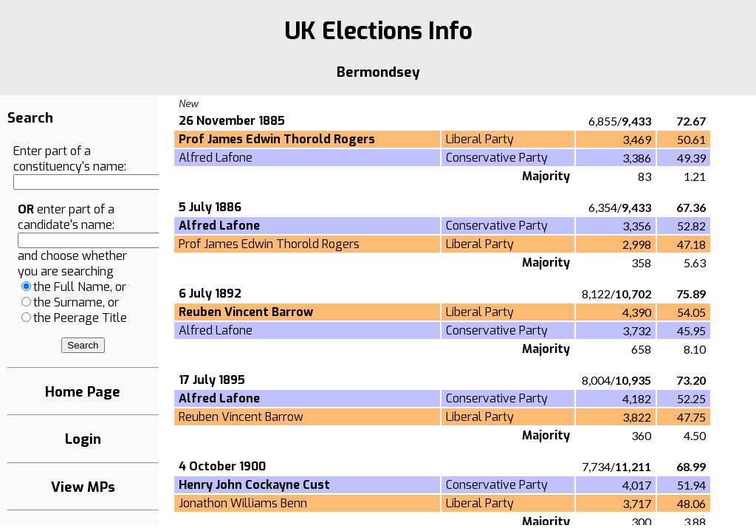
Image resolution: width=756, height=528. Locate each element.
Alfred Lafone (215, 157)
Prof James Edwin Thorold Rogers (269, 244)
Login (83, 439)
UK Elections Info (378, 31)
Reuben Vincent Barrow (241, 417)
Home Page (82, 392)
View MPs (83, 487)
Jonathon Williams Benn (243, 503)
